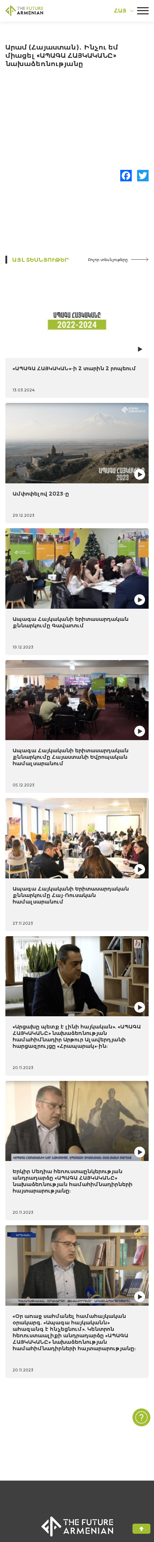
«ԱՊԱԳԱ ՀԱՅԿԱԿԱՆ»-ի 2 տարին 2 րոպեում (74, 368)
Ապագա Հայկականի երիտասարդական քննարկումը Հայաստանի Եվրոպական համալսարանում (71, 756)
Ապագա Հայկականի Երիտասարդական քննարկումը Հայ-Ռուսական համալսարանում (71, 895)
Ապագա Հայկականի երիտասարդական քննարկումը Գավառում (71, 622)
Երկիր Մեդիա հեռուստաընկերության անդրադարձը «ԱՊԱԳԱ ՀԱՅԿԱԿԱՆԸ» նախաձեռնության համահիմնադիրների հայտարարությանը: (72, 1181)
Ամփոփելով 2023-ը (41, 494)
